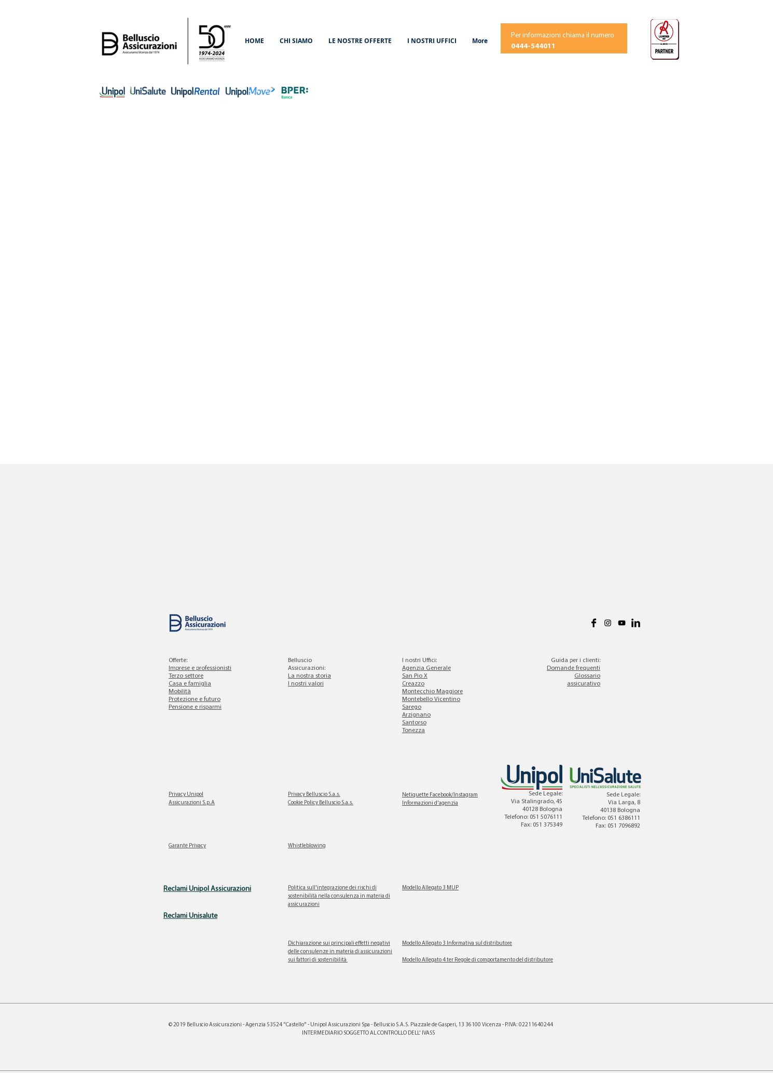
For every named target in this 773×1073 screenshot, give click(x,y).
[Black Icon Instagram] (607, 622)
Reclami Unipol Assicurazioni (207, 889)
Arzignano (416, 715)
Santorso (414, 723)
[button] (296, 41)
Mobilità (180, 692)
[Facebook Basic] (593, 622)
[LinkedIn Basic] (635, 622)
